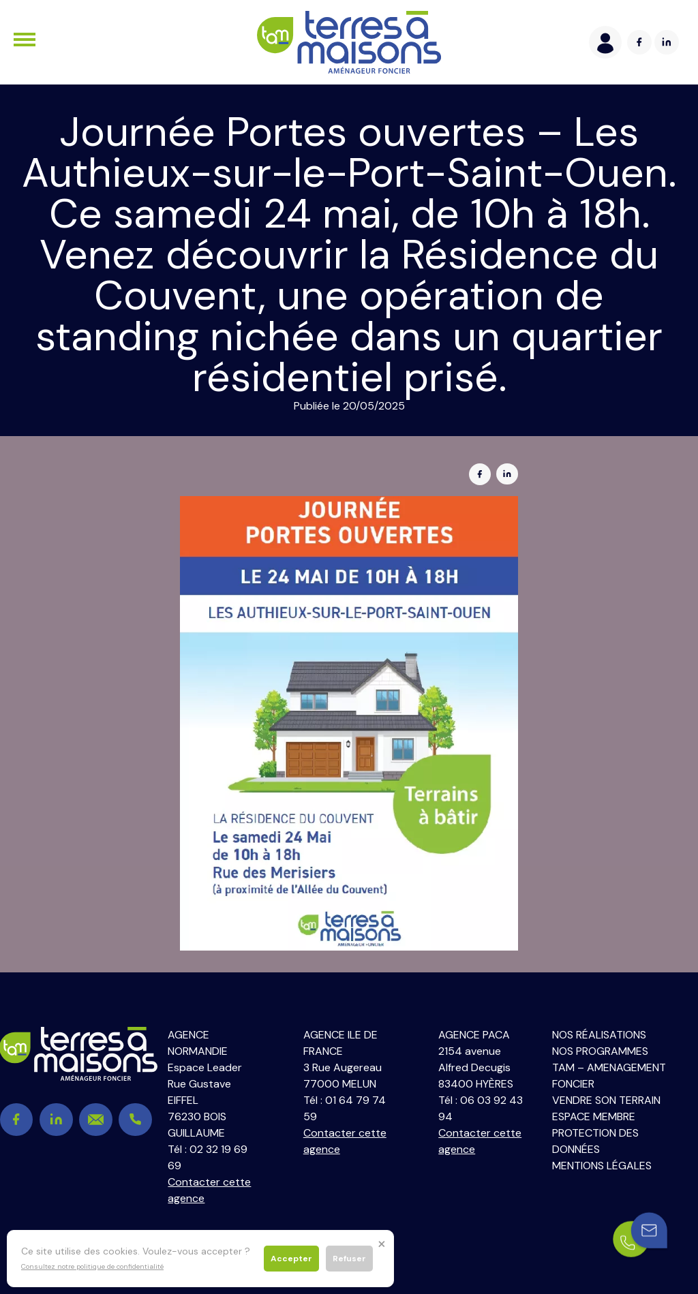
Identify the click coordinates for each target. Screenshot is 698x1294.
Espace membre (593, 1116)
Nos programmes (600, 1051)
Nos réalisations (599, 1035)
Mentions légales (602, 1165)
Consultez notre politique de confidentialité (92, 1266)
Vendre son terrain (606, 1100)
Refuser (349, 1258)
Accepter (291, 1258)
